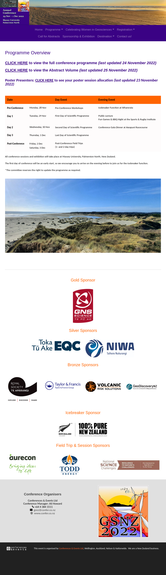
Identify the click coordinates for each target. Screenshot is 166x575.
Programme (52, 29)
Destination (104, 36)
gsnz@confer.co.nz (45, 509)
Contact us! (124, 36)
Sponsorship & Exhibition (79, 36)
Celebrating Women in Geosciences (89, 29)
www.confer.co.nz (44, 512)
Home (39, 29)
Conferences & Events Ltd (71, 546)
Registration (124, 29)
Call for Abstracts (49, 36)
